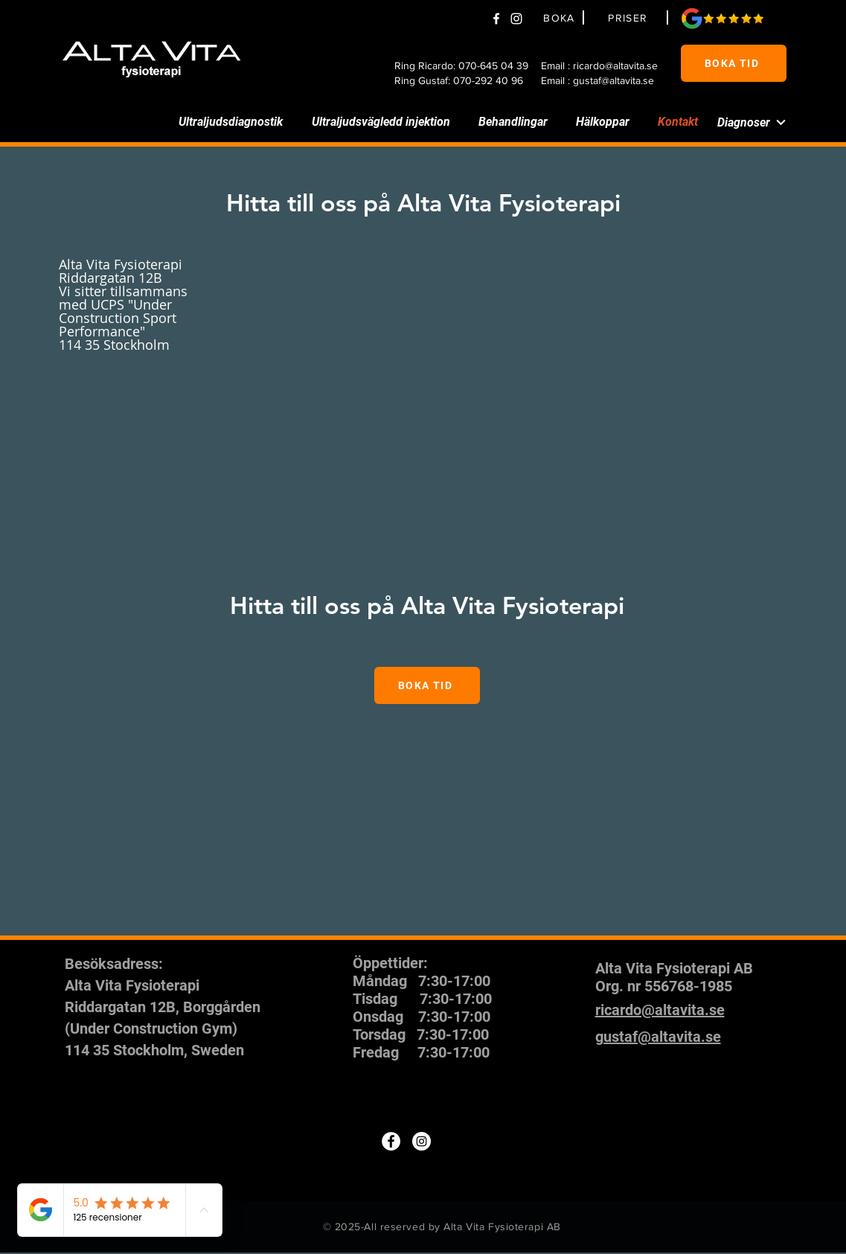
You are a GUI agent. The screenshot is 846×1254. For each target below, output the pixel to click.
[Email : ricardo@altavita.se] (604, 65)
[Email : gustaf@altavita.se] (604, 80)
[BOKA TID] (733, 63)
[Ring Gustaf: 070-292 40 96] (463, 80)
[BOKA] (561, 17)
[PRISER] (630, 17)
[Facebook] (496, 18)
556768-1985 (688, 986)
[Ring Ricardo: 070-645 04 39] (463, 65)
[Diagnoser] (741, 122)
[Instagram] (421, 1141)
